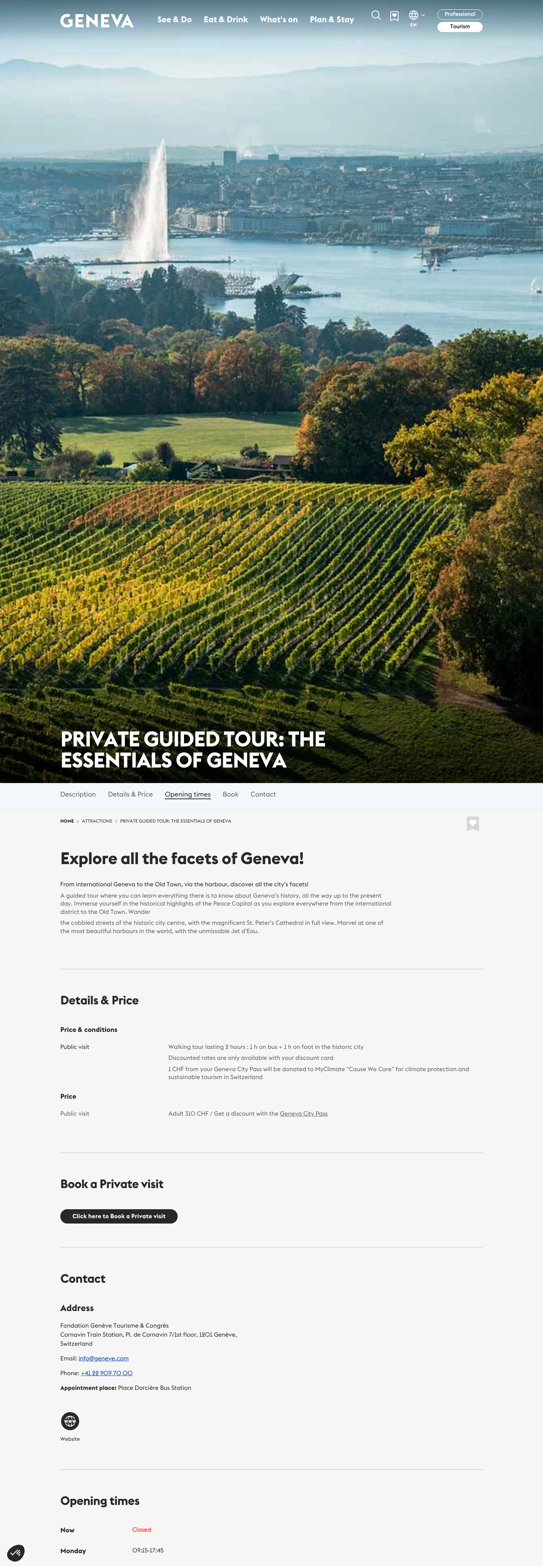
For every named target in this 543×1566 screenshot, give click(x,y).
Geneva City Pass (304, 1114)
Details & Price (130, 794)
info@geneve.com (104, 1358)
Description (78, 794)
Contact (263, 794)
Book (231, 794)
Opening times (187, 794)
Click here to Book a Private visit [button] (119, 1216)
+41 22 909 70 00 (106, 1373)
